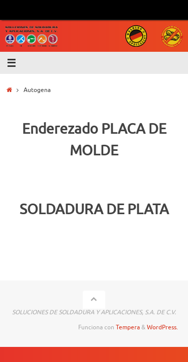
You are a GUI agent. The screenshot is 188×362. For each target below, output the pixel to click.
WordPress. (162, 327)
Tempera (128, 327)
